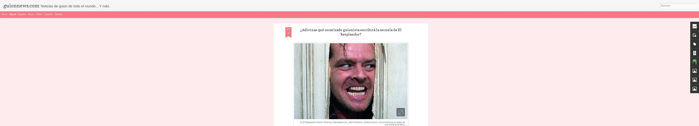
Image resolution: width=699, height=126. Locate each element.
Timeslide (59, 14)
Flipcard (12, 14)
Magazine (22, 14)
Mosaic (31, 14)
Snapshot (48, 14)
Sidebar (39, 14)
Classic (4, 14)
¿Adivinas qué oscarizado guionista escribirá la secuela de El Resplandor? (351, 32)
